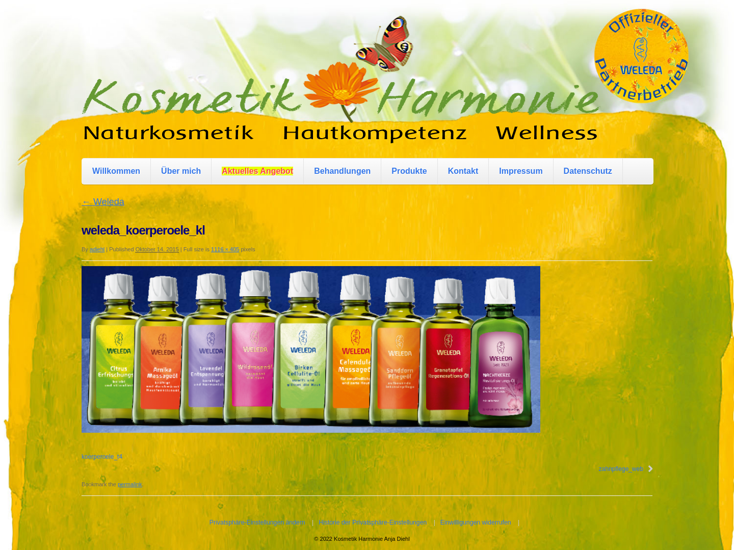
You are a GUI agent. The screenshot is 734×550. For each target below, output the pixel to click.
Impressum (520, 171)
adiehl (97, 249)
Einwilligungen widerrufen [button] (475, 522)
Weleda (103, 202)
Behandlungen (342, 171)
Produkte (409, 171)
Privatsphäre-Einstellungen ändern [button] (257, 522)
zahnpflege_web (621, 469)
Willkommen (116, 171)
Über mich (181, 171)
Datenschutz (588, 171)
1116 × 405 (225, 249)
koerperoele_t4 (102, 456)
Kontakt (463, 171)
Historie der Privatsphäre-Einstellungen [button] (373, 522)
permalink (130, 484)
